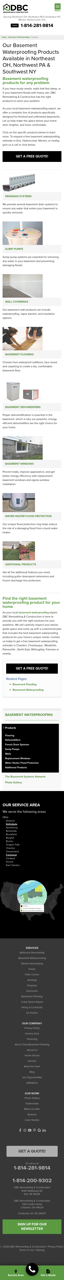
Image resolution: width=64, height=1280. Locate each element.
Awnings (32, 980)
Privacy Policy (32, 1028)
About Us (32, 1050)
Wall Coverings (16, 301)
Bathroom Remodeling (32, 952)
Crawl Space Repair (32, 1001)
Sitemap (40, 1250)
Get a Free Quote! (32, 156)
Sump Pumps (14, 249)
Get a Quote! (32, 1151)
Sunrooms (32, 990)
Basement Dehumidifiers (23, 407)
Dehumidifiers (12, 740)
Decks (32, 969)
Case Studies (32, 1120)
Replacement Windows (17, 758)
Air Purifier (32, 1012)
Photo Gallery (13, 782)
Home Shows (32, 1055)
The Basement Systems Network (25, 776)
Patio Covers (32, 974)
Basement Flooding (25, 684)
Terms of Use (26, 1250)
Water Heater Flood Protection (28, 516)
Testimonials (32, 1103)
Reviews (32, 1114)
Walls (8, 754)
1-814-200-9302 (32, 1180)
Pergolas (32, 985)
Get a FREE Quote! (32, 668)
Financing (32, 1039)
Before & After (32, 1109)
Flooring (9, 735)
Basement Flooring (19, 354)
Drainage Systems (18, 196)
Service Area (32, 1033)
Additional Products (20, 564)
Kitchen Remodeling (32, 963)
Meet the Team (32, 1066)
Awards (32, 1060)
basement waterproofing (34, 612)
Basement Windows (19, 464)
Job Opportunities (32, 1077)
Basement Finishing (32, 996)
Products (10, 728)
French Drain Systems (17, 744)
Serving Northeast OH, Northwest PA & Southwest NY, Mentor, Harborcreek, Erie (32, 18)
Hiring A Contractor (32, 1007)
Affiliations (32, 1082)
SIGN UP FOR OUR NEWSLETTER (32, 1226)
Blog (32, 1071)
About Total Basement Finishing (32, 1044)
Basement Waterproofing (28, 690)
